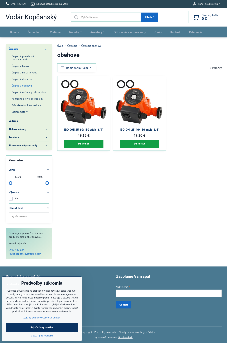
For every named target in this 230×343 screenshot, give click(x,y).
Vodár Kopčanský (31, 17)
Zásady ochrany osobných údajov (137, 332)
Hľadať (149, 17)
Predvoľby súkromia (105, 332)
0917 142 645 (17, 250)
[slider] (10, 183)
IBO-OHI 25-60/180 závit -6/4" (83, 129)
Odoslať (123, 304)
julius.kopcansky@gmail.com (25, 253)
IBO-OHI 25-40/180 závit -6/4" (139, 129)
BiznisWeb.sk (125, 337)
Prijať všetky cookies (42, 335)
